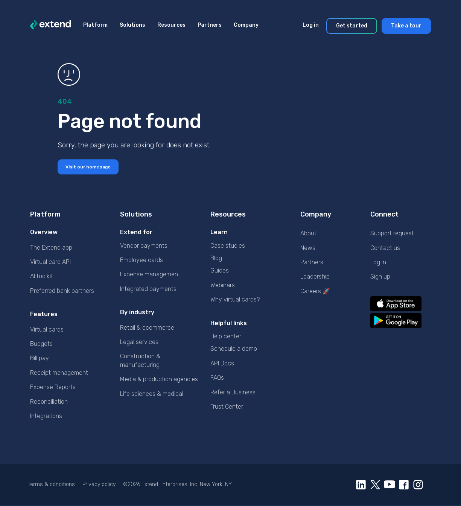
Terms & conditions (51, 485)
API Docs (222, 364)
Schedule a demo (233, 349)
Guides (219, 271)
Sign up (380, 277)
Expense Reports (53, 387)
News (307, 248)
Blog (216, 258)
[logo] (50, 26)
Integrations (46, 416)
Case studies (227, 246)
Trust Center (226, 407)
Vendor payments (143, 246)
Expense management (150, 275)
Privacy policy (99, 485)
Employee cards (141, 260)
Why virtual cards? (235, 300)
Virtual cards (47, 329)
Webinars (222, 285)
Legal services (139, 342)
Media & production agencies (159, 379)
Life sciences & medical (151, 394)
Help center (225, 337)
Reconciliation (49, 402)
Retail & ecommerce (147, 328)
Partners (311, 263)
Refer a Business (233, 392)
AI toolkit (41, 276)
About (308, 234)
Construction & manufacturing (140, 361)
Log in (378, 263)
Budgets (41, 344)
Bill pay (39, 358)
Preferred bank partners (62, 291)
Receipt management (59, 373)
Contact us (385, 248)
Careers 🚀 (315, 291)
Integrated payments (148, 289)
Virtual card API (50, 262)
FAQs (217, 378)
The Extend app (51, 248)
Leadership (315, 277)
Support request (392, 234)
